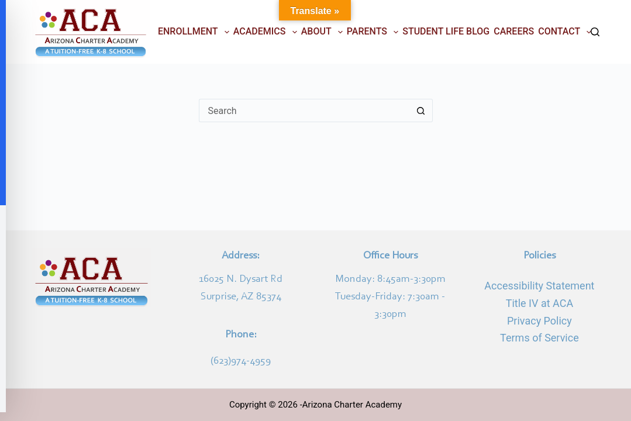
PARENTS (374, 32)
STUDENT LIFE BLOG (445, 31)
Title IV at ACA (539, 303)
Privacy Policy (539, 321)
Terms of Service (539, 338)
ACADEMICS (266, 32)
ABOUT (323, 32)
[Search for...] (304, 110)
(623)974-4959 (241, 361)
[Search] (595, 31)
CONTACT (566, 32)
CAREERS (514, 31)
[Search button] (421, 110)
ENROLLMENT (194, 32)
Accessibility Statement (539, 285)
